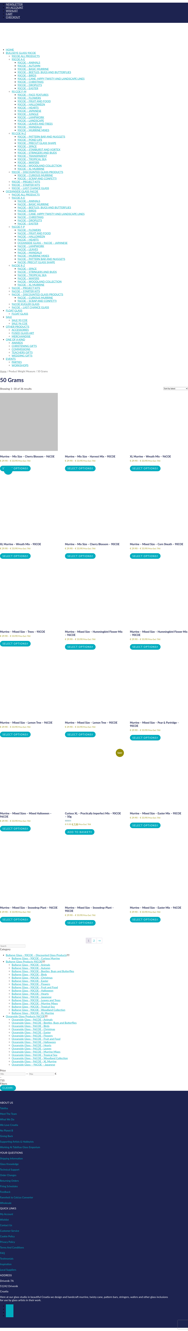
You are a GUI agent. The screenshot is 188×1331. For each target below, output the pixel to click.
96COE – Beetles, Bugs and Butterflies (44, 207)
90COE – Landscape (31, 120)
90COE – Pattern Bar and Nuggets (41, 136)
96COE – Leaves (28, 249)
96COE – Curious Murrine (35, 297)
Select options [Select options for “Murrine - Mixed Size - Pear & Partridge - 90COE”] (144, 737)
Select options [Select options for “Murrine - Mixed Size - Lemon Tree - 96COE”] (14, 734)
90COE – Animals (29, 62)
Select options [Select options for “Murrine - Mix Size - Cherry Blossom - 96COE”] (14, 468)
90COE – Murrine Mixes (33, 130)
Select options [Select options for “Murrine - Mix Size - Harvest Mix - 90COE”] (79, 468)
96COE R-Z (18, 265)
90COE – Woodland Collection (40, 165)
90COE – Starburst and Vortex (39, 149)
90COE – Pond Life (30, 139)
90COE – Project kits (26, 181)
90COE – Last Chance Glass (30, 188)
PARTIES (17, 362)
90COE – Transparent (32, 156)
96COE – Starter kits (26, 291)
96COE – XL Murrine (31, 284)
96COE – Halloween (31, 236)
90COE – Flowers (29, 98)
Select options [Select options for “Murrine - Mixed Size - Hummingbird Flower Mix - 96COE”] (79, 646)
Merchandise (21, 336)
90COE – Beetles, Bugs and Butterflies (44, 72)
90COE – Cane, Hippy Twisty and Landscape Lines (51, 78)
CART (9, 14)
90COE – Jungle (28, 114)
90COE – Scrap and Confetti (37, 178)
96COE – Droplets (30, 220)
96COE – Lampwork (31, 246)
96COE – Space (27, 268)
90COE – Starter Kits (26, 185)
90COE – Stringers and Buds (37, 152)
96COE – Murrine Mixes (33, 255)
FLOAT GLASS (14, 310)
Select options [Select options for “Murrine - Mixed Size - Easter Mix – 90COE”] (144, 825)
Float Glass (20, 313)
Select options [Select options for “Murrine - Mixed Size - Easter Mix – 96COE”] (144, 919)
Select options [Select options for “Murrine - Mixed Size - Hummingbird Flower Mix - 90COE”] (144, 646)
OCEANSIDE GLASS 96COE (22, 191)
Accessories (20, 329)
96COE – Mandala (30, 252)
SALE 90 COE (19, 320)
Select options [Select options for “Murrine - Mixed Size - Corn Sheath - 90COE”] (144, 556)
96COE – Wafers (28, 278)
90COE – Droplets (30, 85)
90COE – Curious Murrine (35, 175)
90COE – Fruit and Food (34, 101)
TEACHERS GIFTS (22, 352)
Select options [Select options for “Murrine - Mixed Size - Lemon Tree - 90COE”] (79, 734)
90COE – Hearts (28, 107)
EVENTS (11, 358)
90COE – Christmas (30, 81)
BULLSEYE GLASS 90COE (21, 52)
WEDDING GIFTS (22, 355)
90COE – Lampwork (31, 117)
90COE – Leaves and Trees (35, 123)
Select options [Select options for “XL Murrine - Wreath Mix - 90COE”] (14, 556)
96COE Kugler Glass (25, 304)
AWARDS (17, 342)
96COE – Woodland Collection (40, 281)
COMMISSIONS (21, 349)
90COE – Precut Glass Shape (37, 143)
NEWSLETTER (14, 4)
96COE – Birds (27, 210)
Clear (7, 1088)
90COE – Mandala (30, 127)
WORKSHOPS (20, 365)
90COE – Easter (28, 88)
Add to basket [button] (78, 832)
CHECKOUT (13, 17)
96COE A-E (18, 197)
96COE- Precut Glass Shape (36, 262)
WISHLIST (12, 10)
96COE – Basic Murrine (33, 204)
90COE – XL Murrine (31, 168)
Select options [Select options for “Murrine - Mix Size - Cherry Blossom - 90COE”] (79, 556)
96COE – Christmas (30, 217)
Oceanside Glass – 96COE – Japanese (43, 242)
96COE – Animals (29, 201)
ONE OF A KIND (15, 339)
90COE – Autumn (29, 65)
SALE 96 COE (19, 323)
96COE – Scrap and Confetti (37, 300)
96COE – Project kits (26, 288)
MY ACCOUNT (14, 7)
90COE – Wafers (28, 162)
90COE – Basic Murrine (33, 69)
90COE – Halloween (31, 104)
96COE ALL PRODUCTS (26, 194)
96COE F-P (18, 226)
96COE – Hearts (28, 239)
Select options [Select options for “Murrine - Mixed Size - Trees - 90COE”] (14, 643)
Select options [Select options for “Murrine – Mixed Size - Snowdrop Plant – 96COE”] (14, 919)
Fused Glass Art (23, 333)
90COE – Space (27, 146)
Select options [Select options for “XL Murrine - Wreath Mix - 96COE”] (144, 468)
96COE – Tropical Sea (32, 275)
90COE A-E (18, 59)
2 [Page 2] (94, 940)
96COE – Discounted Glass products (37, 294)
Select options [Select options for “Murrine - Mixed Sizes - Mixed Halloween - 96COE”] (14, 828)
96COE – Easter (28, 223)
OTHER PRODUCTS (17, 326)
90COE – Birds (27, 75)
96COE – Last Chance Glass (30, 307)
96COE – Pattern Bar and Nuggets (41, 259)
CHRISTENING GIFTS (24, 346)
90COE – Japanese (29, 110)
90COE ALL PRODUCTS (26, 56)
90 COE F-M (19, 91)
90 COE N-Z (19, 133)
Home (10, 49)
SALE (9, 317)
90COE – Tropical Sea (32, 159)
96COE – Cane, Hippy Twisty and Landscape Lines (51, 213)
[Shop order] (175, 388)
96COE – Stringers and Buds (37, 271)
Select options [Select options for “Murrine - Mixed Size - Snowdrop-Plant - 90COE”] (79, 922)
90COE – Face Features (33, 94)
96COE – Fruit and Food (34, 233)
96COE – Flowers (29, 230)
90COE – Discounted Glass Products (37, 172)
